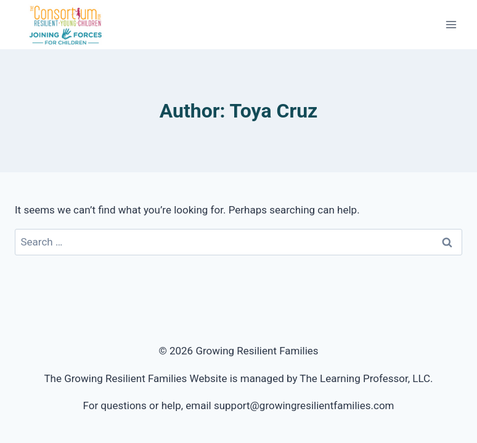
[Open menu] (450, 24)
